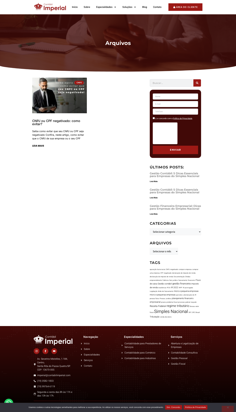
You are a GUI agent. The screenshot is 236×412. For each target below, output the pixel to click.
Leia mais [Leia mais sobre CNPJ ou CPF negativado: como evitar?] (38, 145)
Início (75, 7)
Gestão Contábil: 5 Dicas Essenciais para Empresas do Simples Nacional (174, 175)
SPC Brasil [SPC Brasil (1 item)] (196, 312)
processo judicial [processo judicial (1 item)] (184, 302)
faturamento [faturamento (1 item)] (182, 280)
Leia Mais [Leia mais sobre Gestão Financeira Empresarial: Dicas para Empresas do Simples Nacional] (154, 214)
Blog (144, 7)
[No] (228, 409)
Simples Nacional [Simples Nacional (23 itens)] (171, 311)
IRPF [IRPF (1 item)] (180, 288)
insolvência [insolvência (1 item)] (162, 288)
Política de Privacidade (195, 407)
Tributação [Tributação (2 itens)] (155, 316)
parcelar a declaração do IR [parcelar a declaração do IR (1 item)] (186, 295)
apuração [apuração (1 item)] (153, 269)
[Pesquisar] (197, 83)
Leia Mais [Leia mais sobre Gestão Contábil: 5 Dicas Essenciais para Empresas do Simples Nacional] (154, 181)
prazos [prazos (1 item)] (163, 302)
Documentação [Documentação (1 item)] (179, 277)
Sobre (87, 7)
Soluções (129, 7)
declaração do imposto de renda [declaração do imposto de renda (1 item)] (161, 277)
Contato (157, 7)
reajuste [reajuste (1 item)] (194, 302)
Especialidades (106, 7)
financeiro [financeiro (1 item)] (191, 280)
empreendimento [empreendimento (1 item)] (156, 280)
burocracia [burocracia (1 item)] (161, 269)
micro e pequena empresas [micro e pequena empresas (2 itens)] (186, 291)
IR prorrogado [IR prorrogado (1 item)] (188, 288)
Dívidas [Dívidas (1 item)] (187, 277)
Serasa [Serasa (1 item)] (192, 306)
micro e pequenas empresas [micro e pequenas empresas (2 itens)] (162, 294)
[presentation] (165, 133)
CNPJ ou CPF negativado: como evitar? (56, 122)
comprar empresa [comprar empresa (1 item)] (185, 269)
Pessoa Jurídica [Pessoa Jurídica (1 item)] (165, 298)
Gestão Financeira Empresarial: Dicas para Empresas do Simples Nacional (175, 207)
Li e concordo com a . (174, 118)
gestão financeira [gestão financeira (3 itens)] (181, 283)
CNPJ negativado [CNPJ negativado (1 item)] (172, 269)
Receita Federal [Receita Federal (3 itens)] (158, 306)
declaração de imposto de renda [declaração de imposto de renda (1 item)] (184, 273)
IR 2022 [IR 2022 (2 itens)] (174, 287)
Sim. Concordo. (174, 407)
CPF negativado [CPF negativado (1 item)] (166, 273)
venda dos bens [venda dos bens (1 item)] (165, 317)
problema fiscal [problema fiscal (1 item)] (171, 302)
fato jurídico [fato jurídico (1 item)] (173, 280)
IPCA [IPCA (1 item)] (168, 288)
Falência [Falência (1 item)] (166, 280)
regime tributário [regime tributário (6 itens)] (178, 306)
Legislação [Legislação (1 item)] (153, 291)
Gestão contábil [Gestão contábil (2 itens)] (165, 283)
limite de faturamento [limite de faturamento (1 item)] (165, 291)
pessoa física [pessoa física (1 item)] (154, 298)
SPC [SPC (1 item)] (190, 312)
